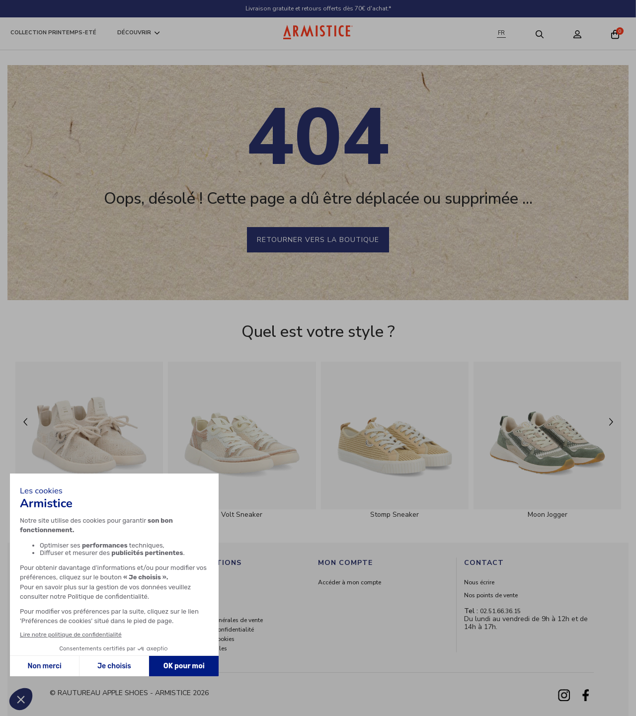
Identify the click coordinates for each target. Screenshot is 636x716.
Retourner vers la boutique (318, 239)
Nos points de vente (491, 595)
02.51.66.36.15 (500, 611)
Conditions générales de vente (221, 620)
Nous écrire (479, 582)
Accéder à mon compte (349, 582)
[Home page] (318, 32)
